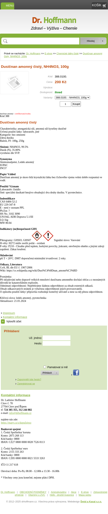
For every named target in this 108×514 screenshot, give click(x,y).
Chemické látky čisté (68, 53)
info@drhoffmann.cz (20, 413)
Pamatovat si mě (57, 367)
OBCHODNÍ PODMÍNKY (33, 492)
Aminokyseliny (58, 492)
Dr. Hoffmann (33, 53)
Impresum (9, 313)
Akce (73, 492)
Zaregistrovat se (26, 383)
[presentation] (46, 354)
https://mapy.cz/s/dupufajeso (16, 422)
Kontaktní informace (15, 317)
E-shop (48, 53)
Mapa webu (85, 494)
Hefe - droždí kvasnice (62, 494)
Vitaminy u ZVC (36, 494)
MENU (7, 5)
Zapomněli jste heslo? (29, 379)
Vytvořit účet (11, 321)
